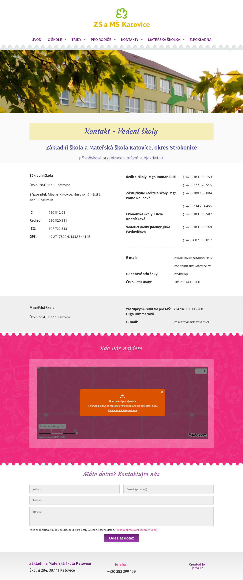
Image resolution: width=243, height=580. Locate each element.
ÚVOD (36, 39)
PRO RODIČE (101, 39)
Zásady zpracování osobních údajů (137, 529)
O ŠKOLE (55, 39)
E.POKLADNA (200, 39)
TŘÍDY (76, 39)
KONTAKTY (129, 39)
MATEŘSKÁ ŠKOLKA (164, 39)
